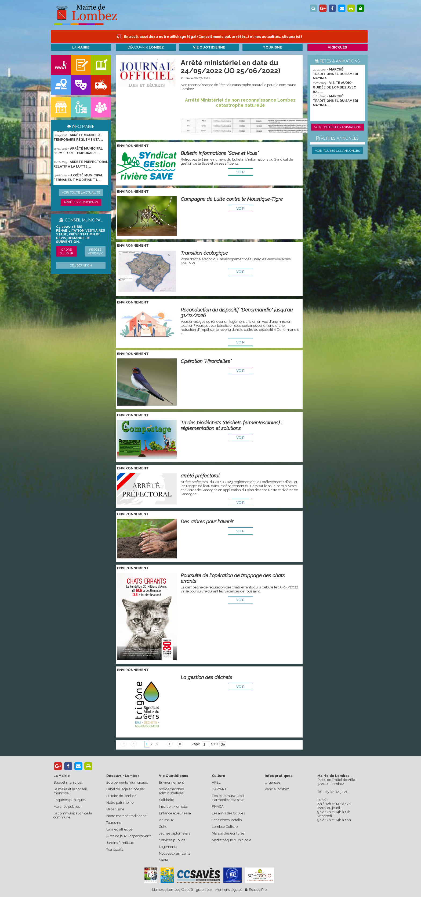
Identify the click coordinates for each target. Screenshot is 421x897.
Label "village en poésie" (125, 789)
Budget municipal (67, 782)
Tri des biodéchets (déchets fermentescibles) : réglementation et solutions (231, 425)
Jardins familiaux (120, 843)
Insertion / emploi (173, 807)
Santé (163, 860)
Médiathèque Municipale (231, 840)
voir (240, 172)
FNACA (218, 807)
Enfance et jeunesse (175, 813)
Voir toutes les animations (337, 127)
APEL (216, 782)
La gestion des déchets (206, 677)
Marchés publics (66, 807)
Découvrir (146, 47)
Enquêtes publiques (69, 800)
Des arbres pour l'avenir (207, 521)
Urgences (272, 782)
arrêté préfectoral (200, 476)
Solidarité (166, 800)
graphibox (204, 890)
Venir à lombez (277, 789)
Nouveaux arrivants (174, 853)
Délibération (81, 265)
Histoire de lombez (121, 796)
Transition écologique (204, 253)
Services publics (172, 840)
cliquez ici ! (292, 37)
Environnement (171, 782)
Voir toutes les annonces (337, 151)
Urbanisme (115, 809)
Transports (114, 849)
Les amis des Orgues (228, 813)
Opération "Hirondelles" (206, 361)
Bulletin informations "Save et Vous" (220, 153)
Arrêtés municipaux (81, 202)
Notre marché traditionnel (127, 816)
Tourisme (113, 823)
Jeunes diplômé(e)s (174, 833)
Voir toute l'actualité (81, 192)
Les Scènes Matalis (227, 820)
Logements (168, 847)
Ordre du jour (66, 251)
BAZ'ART (219, 789)
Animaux (166, 820)
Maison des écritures (228, 833)
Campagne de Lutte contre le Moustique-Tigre (232, 199)
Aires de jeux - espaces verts (128, 836)
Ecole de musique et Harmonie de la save (228, 798)
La (80, 47)
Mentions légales (228, 890)
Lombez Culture (225, 827)
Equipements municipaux (127, 782)
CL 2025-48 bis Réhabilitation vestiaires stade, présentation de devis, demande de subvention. (80, 234)
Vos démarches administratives (171, 791)
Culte (163, 827)
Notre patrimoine (119, 802)
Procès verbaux (95, 251)
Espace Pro (256, 890)
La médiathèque (119, 829)
